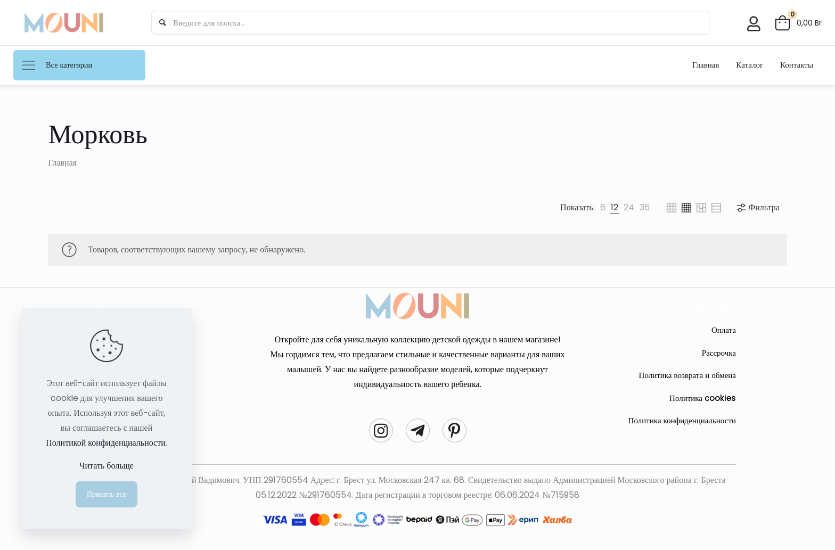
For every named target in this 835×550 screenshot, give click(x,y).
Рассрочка (719, 352)
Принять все (106, 494)
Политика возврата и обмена (687, 375)
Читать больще (106, 465)
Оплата (723, 329)
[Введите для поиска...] (429, 23)
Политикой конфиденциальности (106, 443)
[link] (603, 207)
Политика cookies (702, 398)
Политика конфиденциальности (682, 420)
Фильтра (757, 207)
